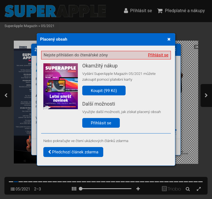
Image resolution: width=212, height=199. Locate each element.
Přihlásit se (158, 55)
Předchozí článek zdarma (73, 152)
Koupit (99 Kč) (104, 90)
